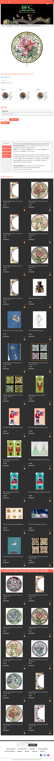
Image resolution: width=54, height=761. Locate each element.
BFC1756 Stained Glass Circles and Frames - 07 (12, 628)
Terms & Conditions (10, 751)
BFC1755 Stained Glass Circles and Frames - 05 (38, 234)
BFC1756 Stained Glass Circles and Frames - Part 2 (38, 363)
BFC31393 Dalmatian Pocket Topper (13, 556)
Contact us (34, 751)
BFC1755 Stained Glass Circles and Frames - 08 (12, 299)
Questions (6, 153)
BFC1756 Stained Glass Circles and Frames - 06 (38, 725)
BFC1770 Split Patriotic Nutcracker (38, 427)
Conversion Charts (22, 749)
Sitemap (27, 751)
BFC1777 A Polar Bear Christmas (38, 524)
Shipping (19, 751)
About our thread (11, 749)
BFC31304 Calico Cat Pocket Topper (13, 330)
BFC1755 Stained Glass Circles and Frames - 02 (12, 202)
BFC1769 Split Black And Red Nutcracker (11, 460)
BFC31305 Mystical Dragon (36, 330)
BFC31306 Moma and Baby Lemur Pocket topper (12, 363)
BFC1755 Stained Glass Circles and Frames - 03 (38, 202)
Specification (6, 147)
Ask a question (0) (5, 77)
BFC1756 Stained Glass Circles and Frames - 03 (12, 692)
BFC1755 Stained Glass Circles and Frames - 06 (12, 266)
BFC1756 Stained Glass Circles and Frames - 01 (38, 660)
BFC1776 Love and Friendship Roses (13, 524)
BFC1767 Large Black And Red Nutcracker (37, 395)
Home (3, 25)
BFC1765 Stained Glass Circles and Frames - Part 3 (12, 395)
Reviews (5, 156)
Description (6, 143)
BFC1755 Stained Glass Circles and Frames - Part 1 (38, 557)
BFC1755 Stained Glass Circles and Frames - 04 (12, 234)
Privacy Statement (43, 749)
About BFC (32, 749)
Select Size (5, 111)
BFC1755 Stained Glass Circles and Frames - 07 (38, 266)
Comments (6, 150)
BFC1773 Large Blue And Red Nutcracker (11, 492)
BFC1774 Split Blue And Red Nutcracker (39, 492)
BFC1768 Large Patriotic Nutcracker (13, 427)
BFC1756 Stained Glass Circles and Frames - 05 (12, 595)
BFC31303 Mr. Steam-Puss (36, 298)
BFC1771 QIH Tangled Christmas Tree (39, 460)
